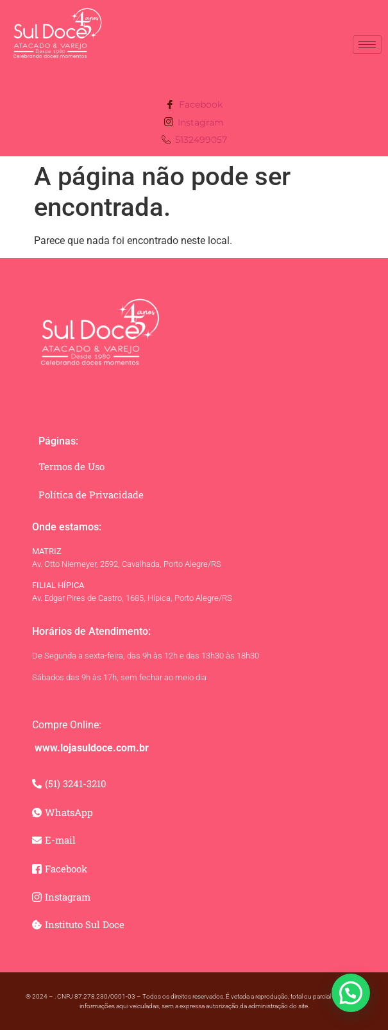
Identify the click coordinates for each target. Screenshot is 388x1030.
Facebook (194, 105)
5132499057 (194, 141)
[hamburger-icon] (367, 44)
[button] (351, 993)
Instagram (194, 123)
